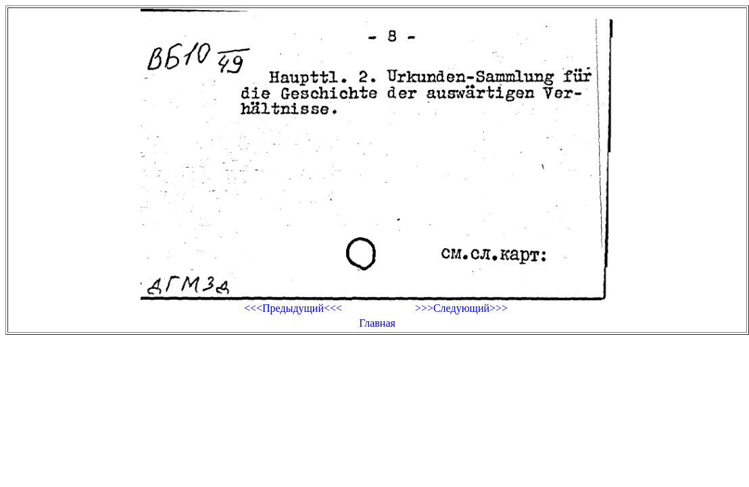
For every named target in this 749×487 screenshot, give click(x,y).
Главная (377, 323)
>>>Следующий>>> (461, 308)
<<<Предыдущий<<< (293, 308)
